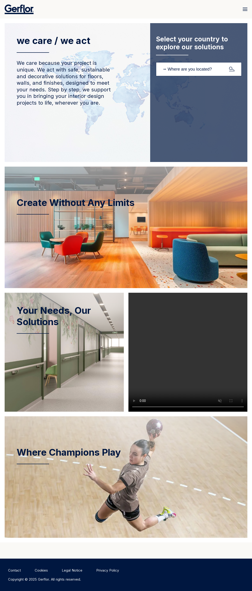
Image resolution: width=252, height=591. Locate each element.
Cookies (41, 570)
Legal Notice (72, 570)
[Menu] (244, 9)
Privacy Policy (107, 570)
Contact (14, 570)
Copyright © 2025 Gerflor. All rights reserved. (44, 579)
